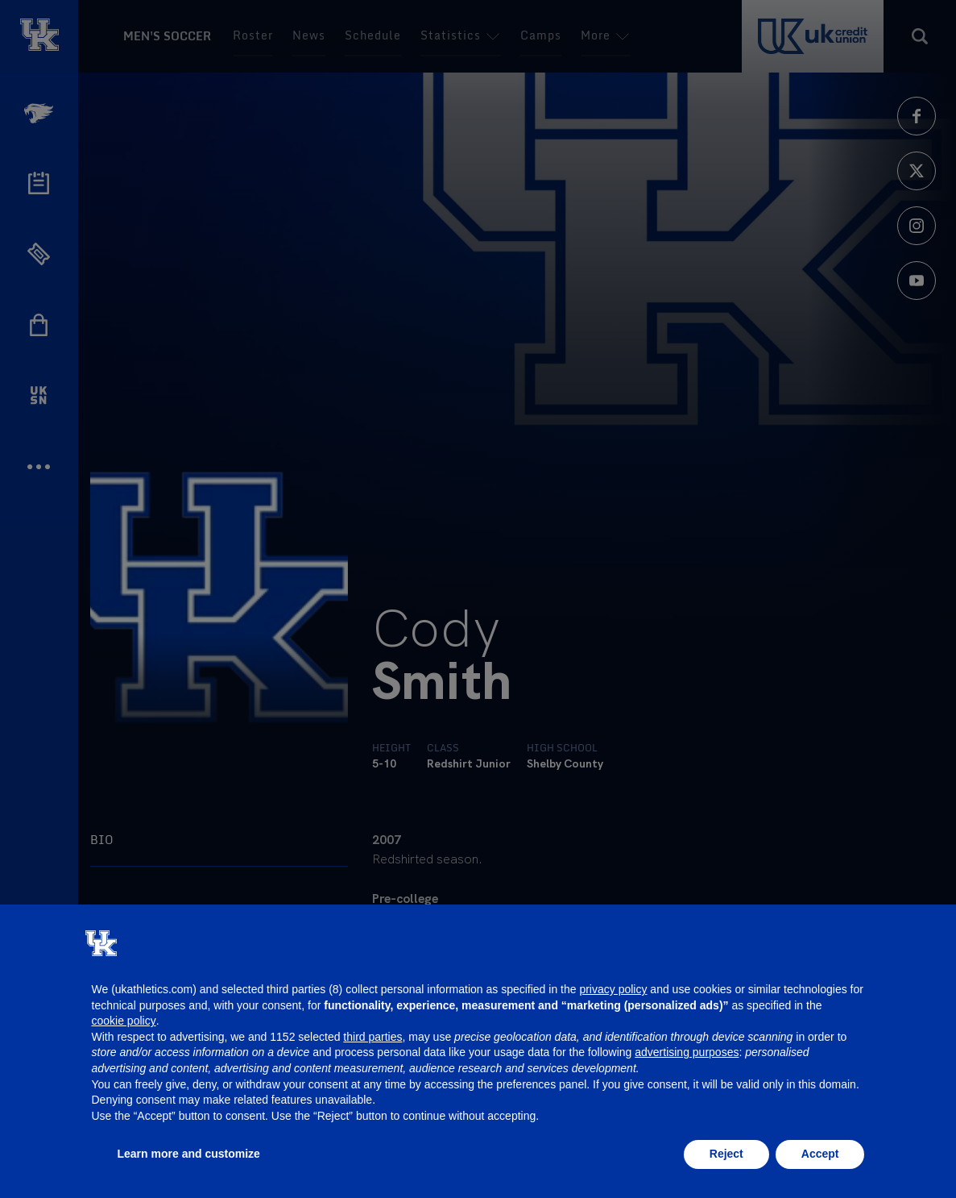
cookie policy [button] (124, 1020)
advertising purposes (687, 1052)
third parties (372, 1036)
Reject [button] (726, 1153)
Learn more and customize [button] (189, 1153)
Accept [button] (820, 1153)
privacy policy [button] (613, 989)
